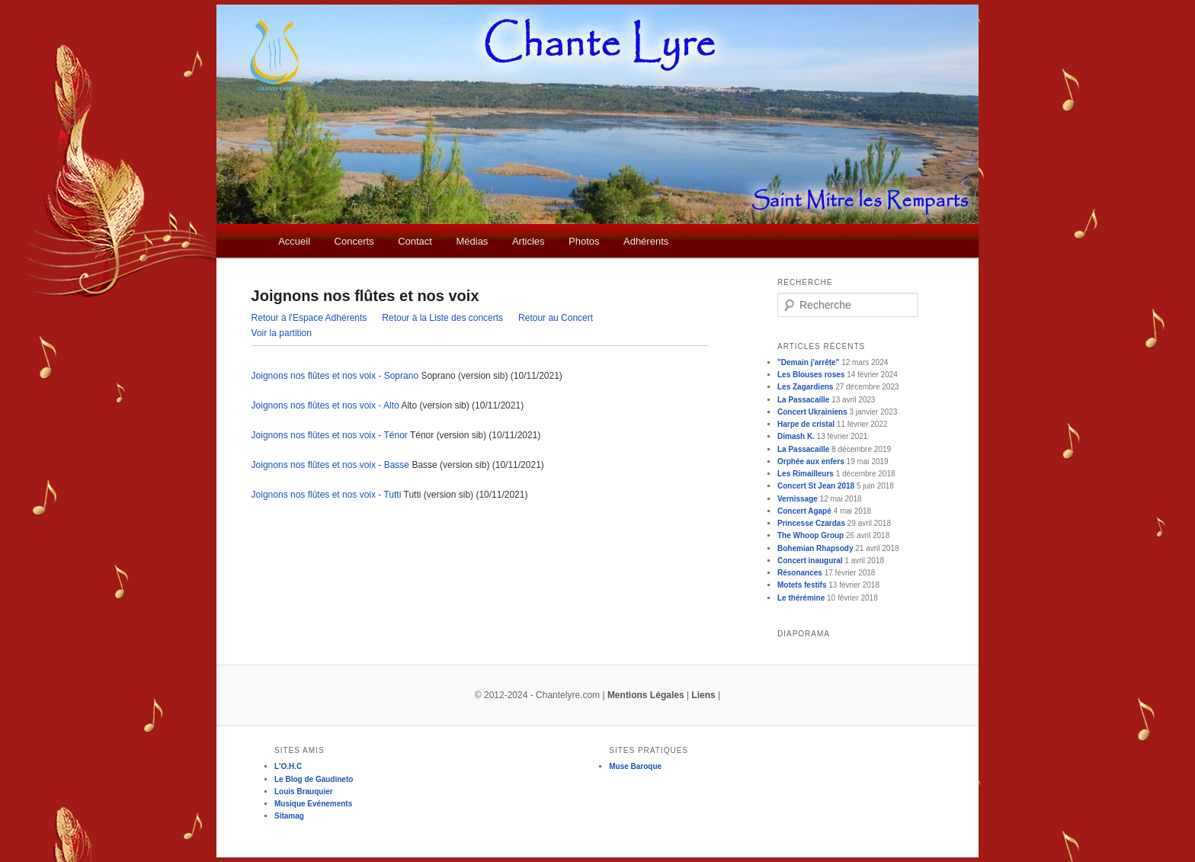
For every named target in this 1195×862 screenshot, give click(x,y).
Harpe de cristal (806, 424)
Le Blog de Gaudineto (313, 779)
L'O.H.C (288, 766)
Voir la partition (281, 333)
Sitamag (289, 816)
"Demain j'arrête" (808, 362)
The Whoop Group (810, 535)
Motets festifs (801, 585)
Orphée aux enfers (810, 461)
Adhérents (645, 241)
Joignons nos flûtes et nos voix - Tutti (326, 494)
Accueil (294, 241)
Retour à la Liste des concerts (442, 317)
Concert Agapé (804, 511)
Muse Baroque (635, 766)
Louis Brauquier (303, 791)
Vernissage (797, 499)
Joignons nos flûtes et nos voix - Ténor (329, 435)
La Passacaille (803, 400)
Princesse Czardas (811, 523)
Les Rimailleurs (805, 473)
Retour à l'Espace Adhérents (309, 317)
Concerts (354, 241)
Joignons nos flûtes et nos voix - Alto (325, 405)
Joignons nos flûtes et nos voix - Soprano (334, 375)
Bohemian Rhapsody (815, 548)
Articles (528, 241)
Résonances (799, 573)
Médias (472, 241)
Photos (584, 241)
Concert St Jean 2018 (815, 486)
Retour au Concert (555, 317)
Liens (703, 695)
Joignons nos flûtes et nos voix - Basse (330, 465)
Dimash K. (796, 436)
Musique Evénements (313, 804)
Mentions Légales (645, 695)
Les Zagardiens (805, 387)
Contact (415, 241)
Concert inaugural (810, 560)
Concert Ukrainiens (812, 412)
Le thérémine (801, 598)
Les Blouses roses (810, 374)
